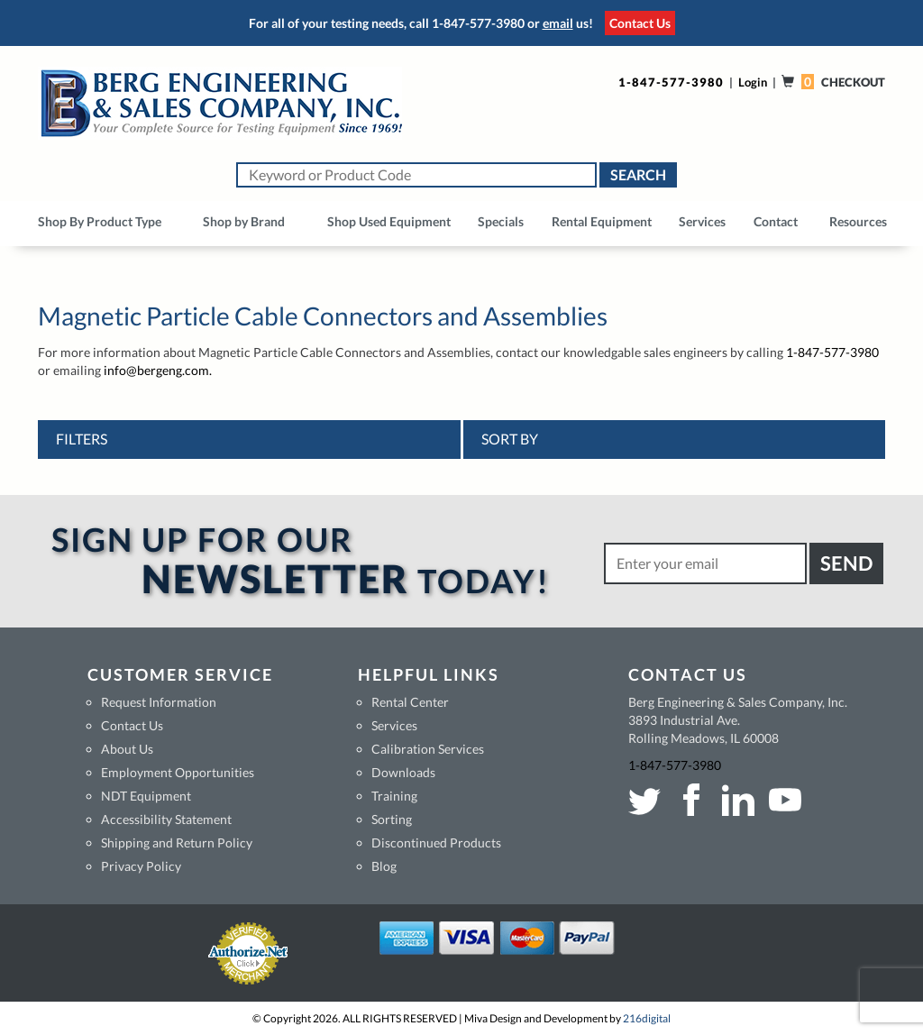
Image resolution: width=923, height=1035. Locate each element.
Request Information (158, 702)
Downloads (403, 772)
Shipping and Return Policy (176, 842)
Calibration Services (427, 748)
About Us (127, 748)
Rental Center (410, 702)
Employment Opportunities (177, 772)
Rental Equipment (602, 221)
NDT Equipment (146, 795)
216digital (647, 1018)
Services (702, 221)
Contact (776, 221)
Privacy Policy (141, 866)
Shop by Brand (244, 221)
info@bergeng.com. (158, 370)
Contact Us (640, 23)
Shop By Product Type (99, 221)
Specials (501, 221)
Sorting (391, 819)
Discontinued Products (436, 842)
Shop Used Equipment (389, 221)
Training (394, 795)
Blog (384, 866)
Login (752, 82)
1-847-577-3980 (478, 23)
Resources (858, 221)
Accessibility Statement (166, 819)
